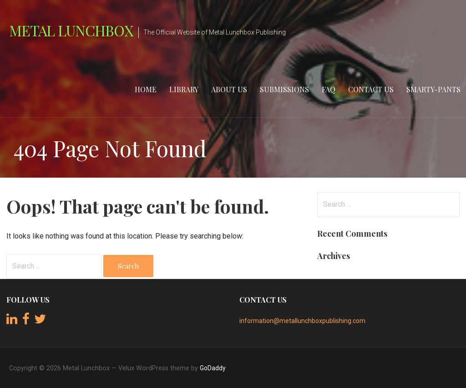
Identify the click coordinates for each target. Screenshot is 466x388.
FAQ (328, 89)
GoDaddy (213, 368)
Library (183, 89)
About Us (229, 89)
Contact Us (371, 89)
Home (146, 89)
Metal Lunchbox (71, 30)
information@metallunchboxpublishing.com (302, 320)
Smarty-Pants (433, 89)
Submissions (284, 89)
